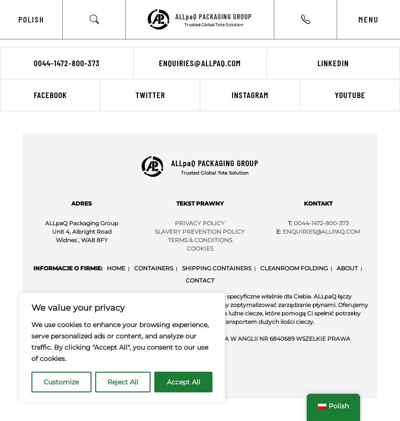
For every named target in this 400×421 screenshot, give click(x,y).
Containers (153, 268)
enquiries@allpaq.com (200, 63)
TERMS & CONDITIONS (200, 240)
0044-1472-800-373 (67, 63)
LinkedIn (333, 63)
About (347, 268)
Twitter (150, 95)
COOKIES (200, 248)
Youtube (350, 95)
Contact (200, 280)
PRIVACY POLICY (200, 223)
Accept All (183, 382)
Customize (61, 382)
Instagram (250, 95)
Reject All (122, 382)
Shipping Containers (216, 268)
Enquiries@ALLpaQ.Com (321, 231)
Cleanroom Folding (294, 268)
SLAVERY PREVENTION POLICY (200, 231)
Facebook (50, 95)
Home (116, 268)
